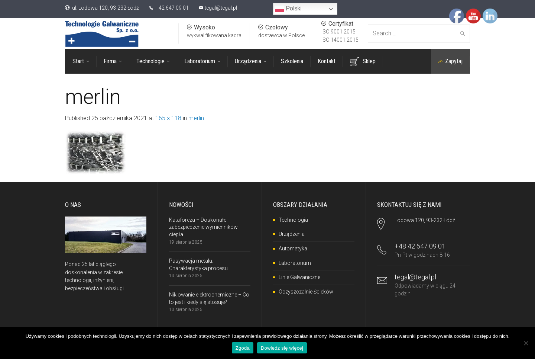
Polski (288, 8)
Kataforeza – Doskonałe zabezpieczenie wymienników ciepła (203, 227)
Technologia (293, 219)
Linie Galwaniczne (299, 277)
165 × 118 (168, 117)
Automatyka (293, 248)
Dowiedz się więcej (282, 348)
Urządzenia (292, 234)
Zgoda (243, 348)
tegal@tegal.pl (221, 8)
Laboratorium (295, 263)
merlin (196, 117)
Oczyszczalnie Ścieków (306, 291)
